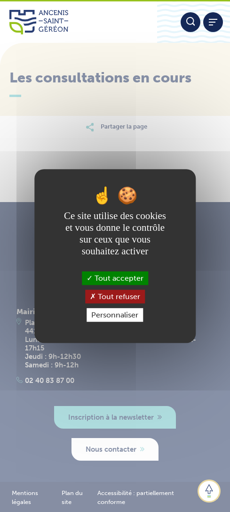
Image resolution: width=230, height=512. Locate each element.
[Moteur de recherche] (190, 22)
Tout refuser (115, 296)
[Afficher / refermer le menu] (213, 22)
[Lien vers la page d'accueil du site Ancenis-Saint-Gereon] (78, 22)
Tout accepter (115, 278)
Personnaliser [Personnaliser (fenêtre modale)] (114, 314)
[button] (209, 491)
